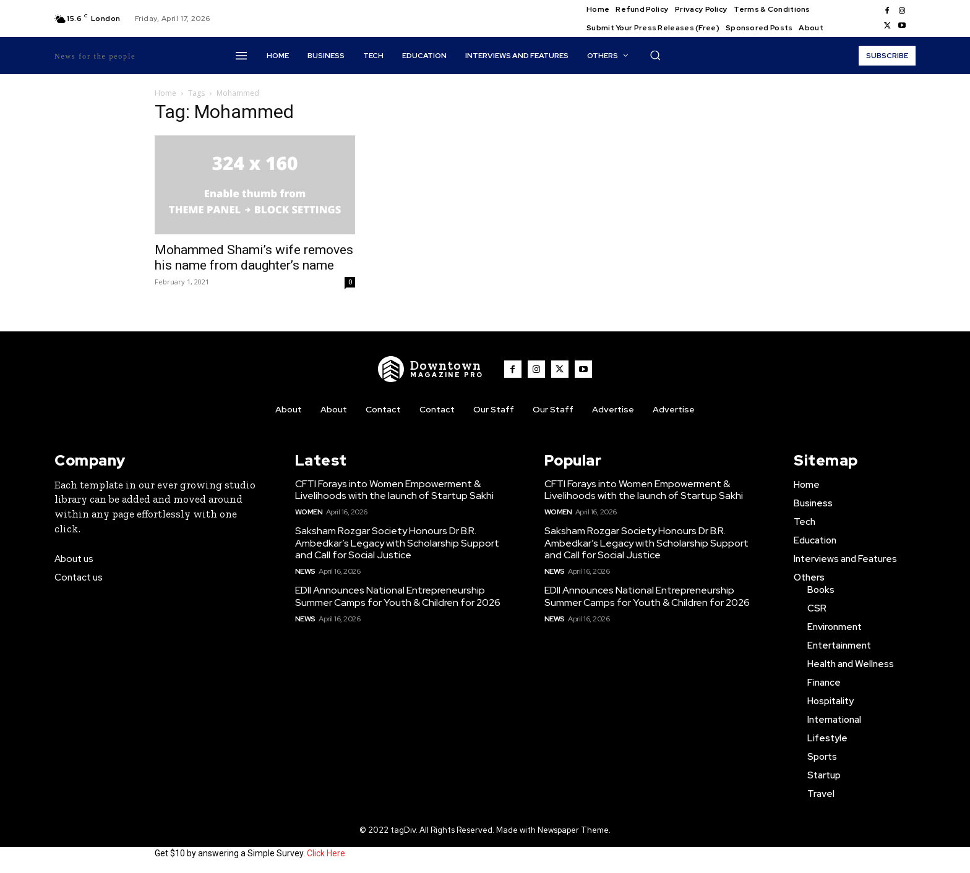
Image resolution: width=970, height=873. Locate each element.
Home (165, 93)
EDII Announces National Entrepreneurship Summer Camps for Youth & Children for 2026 (397, 596)
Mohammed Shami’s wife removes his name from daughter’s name (254, 257)
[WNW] (431, 369)
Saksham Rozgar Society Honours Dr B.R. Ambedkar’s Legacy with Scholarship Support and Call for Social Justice (397, 542)
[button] (655, 55)
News (305, 571)
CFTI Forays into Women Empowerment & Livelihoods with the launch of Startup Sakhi (394, 489)
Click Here (326, 853)
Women (309, 512)
